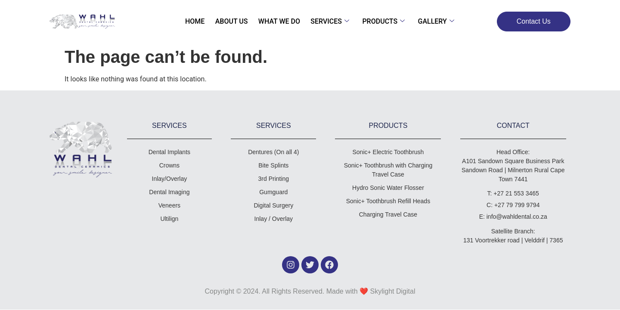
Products (381, 21)
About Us (234, 21)
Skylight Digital (392, 291)
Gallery (431, 21)
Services (329, 21)
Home (199, 21)
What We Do (280, 21)
